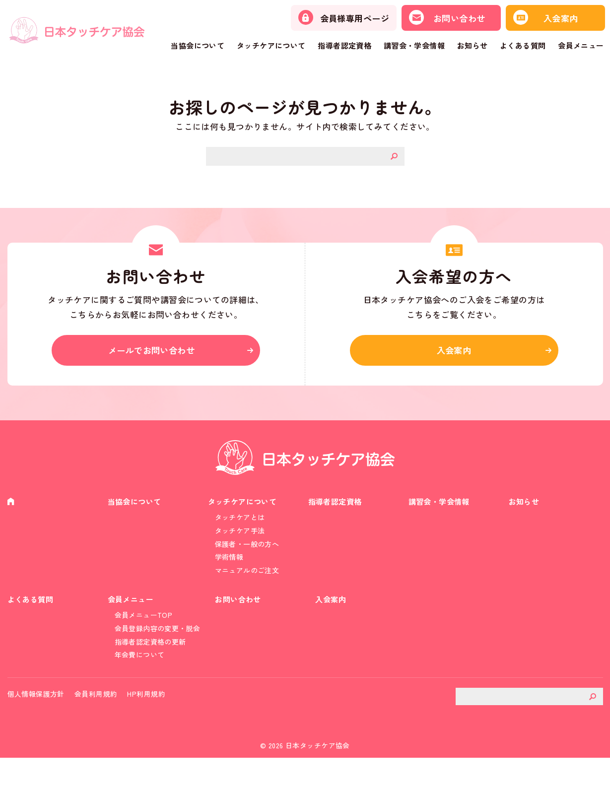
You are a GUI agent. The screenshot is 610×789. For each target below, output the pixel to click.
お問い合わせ (240, 620)
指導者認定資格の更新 (150, 666)
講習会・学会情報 (414, 45)
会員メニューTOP (144, 637)
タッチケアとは (240, 527)
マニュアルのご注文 (247, 586)
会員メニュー (581, 45)
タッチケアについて (271, 45)
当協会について (197, 45)
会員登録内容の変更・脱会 (158, 652)
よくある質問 (523, 45)
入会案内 (454, 354)
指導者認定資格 (344, 45)
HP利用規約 (146, 724)
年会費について (140, 681)
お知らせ (472, 45)
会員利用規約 (96, 724)
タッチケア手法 (240, 542)
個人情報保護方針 (36, 724)
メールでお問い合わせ (156, 354)
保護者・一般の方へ (247, 557)
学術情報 (229, 571)
